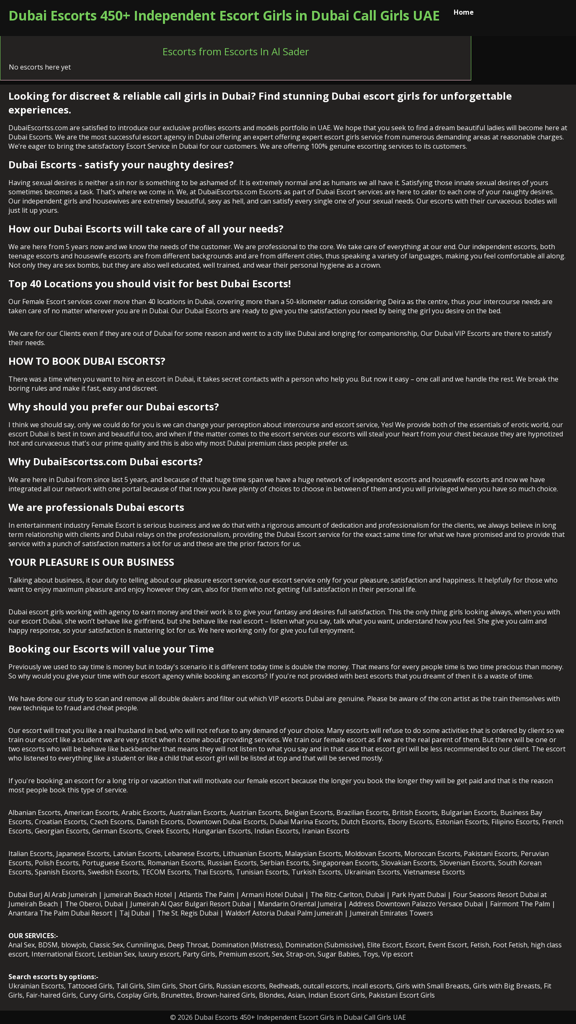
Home (464, 12)
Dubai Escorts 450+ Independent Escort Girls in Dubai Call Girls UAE (224, 15)
